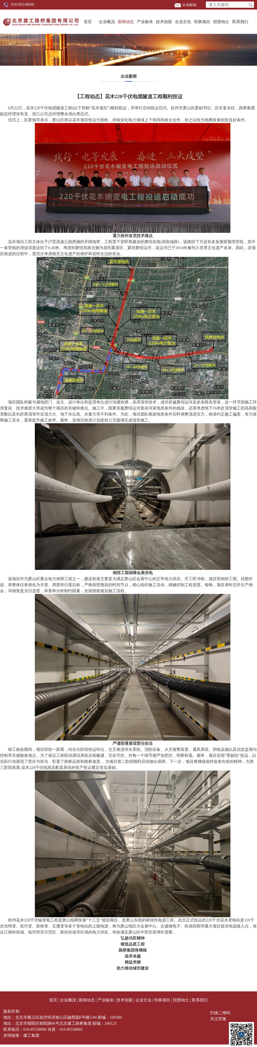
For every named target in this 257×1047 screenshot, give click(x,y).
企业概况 (107, 22)
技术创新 (164, 22)
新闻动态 (126, 22)
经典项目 (202, 22)
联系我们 (240, 22)
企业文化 (183, 22)
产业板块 (145, 22)
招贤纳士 (221, 22)
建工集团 (31, 1035)
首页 (88, 22)
